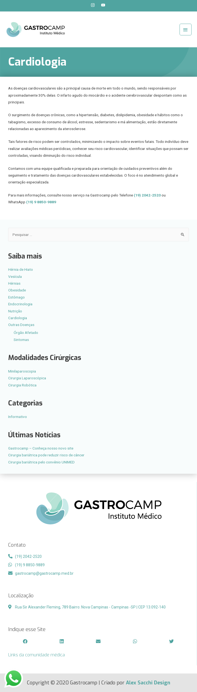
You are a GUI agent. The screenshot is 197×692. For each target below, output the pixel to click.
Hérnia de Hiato (20, 269)
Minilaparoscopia (22, 371)
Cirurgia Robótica (22, 385)
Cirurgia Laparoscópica (27, 378)
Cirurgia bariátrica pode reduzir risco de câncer (46, 455)
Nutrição (15, 311)
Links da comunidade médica (36, 655)
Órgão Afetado (26, 332)
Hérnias (14, 283)
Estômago (16, 297)
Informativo (17, 416)
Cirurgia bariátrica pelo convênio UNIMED (41, 462)
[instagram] (95, 5)
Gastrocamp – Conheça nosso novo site (40, 448)
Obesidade (17, 290)
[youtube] (104, 5)
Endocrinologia (20, 304)
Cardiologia (17, 318)
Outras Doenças (21, 324)
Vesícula (15, 276)
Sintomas (21, 339)
